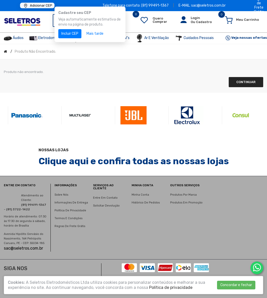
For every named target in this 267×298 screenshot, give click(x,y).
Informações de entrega (71, 202)
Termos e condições (68, 218)
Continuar (246, 82)
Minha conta (140, 194)
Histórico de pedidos (146, 202)
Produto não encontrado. (35, 51)
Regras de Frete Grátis (70, 226)
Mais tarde (94, 33)
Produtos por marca (183, 194)
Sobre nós (61, 194)
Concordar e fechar (236, 285)
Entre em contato (105, 197)
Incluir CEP (69, 33)
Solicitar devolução (106, 205)
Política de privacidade (70, 210)
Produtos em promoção (186, 202)
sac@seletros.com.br (23, 248)
